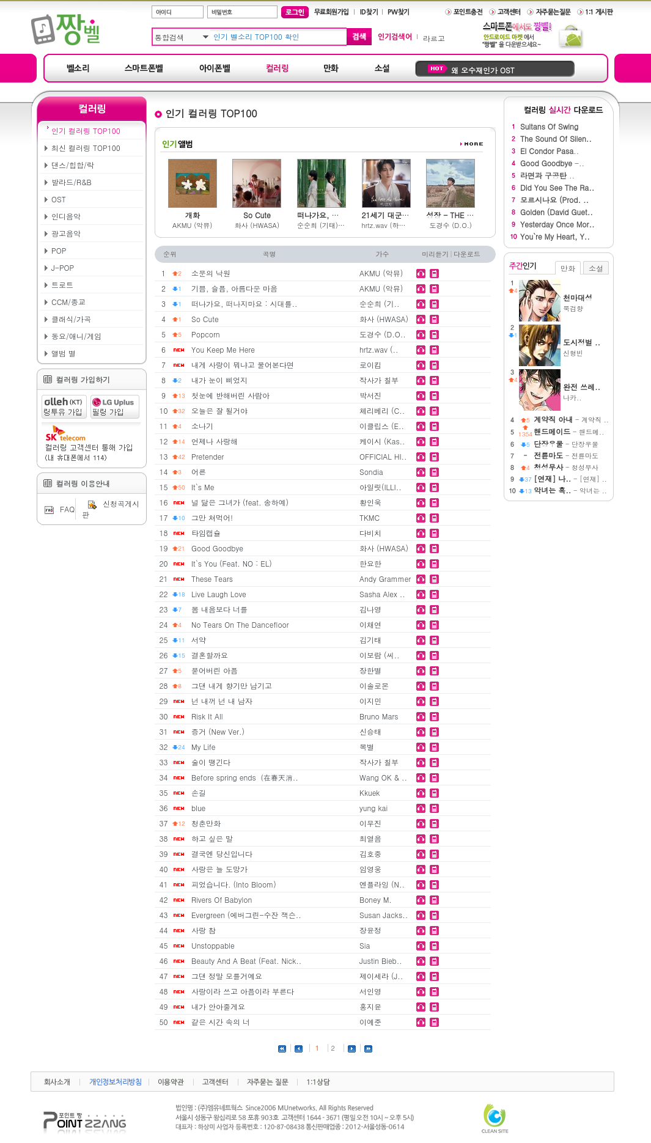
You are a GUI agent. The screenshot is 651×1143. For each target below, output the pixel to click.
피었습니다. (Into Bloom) (233, 884)
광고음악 (66, 233)
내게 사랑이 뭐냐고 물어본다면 (242, 364)
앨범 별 (63, 353)
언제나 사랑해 (214, 441)
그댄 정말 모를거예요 (226, 976)
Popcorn (205, 334)
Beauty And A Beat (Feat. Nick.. (246, 960)
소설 (596, 268)
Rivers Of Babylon (221, 899)
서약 (198, 639)
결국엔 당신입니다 (221, 853)
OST (58, 199)
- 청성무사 (566, 467)
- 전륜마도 (566, 455)
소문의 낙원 (210, 273)
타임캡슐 (206, 532)
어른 (198, 471)
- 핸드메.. (569, 431)
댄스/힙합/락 (72, 165)
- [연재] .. (570, 478)
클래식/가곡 (71, 319)
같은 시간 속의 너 (220, 1021)
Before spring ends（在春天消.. (244, 777)
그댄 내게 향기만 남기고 (231, 685)
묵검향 (586, 302)
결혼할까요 (209, 655)
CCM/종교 (68, 301)
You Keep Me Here (223, 349)
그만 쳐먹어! (212, 517)
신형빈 (586, 347)
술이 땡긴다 (210, 762)
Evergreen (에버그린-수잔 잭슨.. (246, 915)
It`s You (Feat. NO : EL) (231, 563)
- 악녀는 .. (570, 490)
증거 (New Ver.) (218, 731)
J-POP (62, 267)
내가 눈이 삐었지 (219, 380)
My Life (203, 746)
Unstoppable (213, 945)
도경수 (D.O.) (450, 225)
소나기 (202, 426)
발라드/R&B (71, 182)
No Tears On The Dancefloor (240, 624)
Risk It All (207, 716)
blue (198, 808)
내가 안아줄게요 (218, 1006)
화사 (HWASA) (257, 225)
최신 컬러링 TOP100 (85, 147)
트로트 (62, 284)
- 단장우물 (566, 444)
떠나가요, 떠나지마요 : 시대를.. (244, 303)
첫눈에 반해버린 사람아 (230, 395)
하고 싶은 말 (212, 838)
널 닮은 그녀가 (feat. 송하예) (240, 502)
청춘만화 (206, 823)
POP (58, 250)
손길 (198, 792)
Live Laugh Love (218, 594)
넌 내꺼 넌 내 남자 (221, 701)
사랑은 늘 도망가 (219, 869)
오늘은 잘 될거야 (219, 410)
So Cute (205, 319)
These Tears (212, 578)
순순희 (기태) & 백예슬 (321, 225)
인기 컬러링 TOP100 (85, 130)
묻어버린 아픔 (214, 670)
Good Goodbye (217, 548)
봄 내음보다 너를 (219, 609)
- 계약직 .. (571, 419)
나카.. (586, 391)
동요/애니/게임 (76, 336)
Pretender (207, 456)
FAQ (58, 509)
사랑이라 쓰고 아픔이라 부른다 (242, 991)
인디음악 (66, 216)
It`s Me (202, 487)
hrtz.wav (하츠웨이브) (386, 225)
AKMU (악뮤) (192, 225)
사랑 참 (203, 930)
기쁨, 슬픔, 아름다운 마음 (234, 288)
